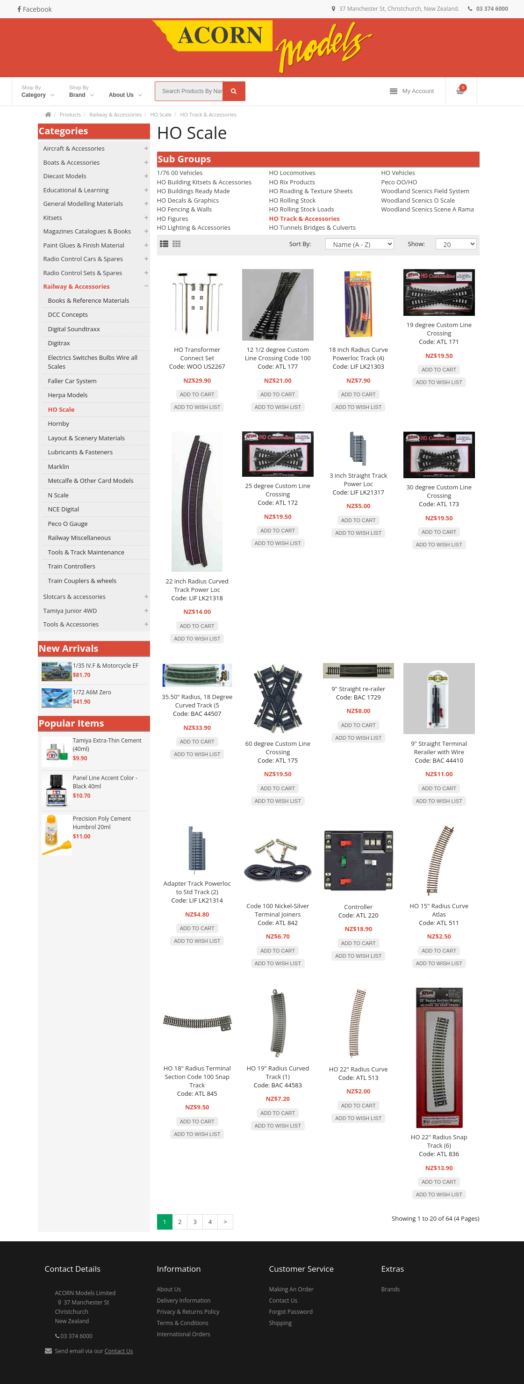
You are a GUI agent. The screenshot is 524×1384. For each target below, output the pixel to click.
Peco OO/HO (399, 182)
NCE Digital (63, 509)
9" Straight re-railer (358, 689)
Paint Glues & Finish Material (83, 245)
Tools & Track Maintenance (86, 552)
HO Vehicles (398, 172)
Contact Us (119, 1351)
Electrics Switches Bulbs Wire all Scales (93, 362)
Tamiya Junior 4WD (70, 610)
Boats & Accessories (71, 162)
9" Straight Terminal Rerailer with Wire (439, 747)
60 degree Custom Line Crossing (277, 747)
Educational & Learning (76, 190)
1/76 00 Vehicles (180, 172)
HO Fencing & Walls (184, 209)
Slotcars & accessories (74, 596)
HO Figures (172, 218)
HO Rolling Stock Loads (301, 209)
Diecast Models (64, 176)
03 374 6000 (74, 1336)
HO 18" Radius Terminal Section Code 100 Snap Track (197, 1076)
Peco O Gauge (68, 523)
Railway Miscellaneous (79, 537)
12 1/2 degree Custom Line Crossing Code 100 (278, 353)
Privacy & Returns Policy (188, 1312)
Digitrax (59, 343)
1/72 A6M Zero (92, 692)
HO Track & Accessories (208, 114)
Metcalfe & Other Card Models (91, 480)
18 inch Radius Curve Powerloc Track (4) (358, 353)
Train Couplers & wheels (82, 580)
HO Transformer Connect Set (197, 353)
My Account (412, 91)
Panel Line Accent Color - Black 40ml (105, 782)
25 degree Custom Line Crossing (277, 489)
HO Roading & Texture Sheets (311, 191)
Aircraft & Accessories (74, 148)
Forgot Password (291, 1312)
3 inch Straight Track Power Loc (358, 479)
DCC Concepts (68, 314)
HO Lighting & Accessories (194, 227)
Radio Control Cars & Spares (83, 259)
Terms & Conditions (182, 1323)
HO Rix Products (292, 182)
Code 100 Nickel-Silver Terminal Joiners (277, 910)
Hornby (58, 423)
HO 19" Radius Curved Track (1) (277, 1072)
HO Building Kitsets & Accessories (204, 182)
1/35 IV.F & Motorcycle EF (106, 666)
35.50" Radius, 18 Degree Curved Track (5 (197, 700)
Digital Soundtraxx (74, 329)
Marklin (59, 466)
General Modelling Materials (83, 203)
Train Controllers (71, 566)
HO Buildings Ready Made (193, 191)
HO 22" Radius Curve (358, 1069)
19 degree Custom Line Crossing (439, 329)
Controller (358, 907)
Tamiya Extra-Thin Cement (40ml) (107, 744)
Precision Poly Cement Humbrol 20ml (102, 823)
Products (70, 114)
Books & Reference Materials (88, 300)
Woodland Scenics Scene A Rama (427, 209)
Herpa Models (68, 395)
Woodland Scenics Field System (425, 191)
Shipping (280, 1323)
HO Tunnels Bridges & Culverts (312, 227)
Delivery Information (184, 1300)
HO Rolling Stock (292, 200)
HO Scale (161, 114)
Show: (415, 244)
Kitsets (52, 217)
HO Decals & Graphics (188, 200)
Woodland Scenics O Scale (418, 200)
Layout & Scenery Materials (86, 438)
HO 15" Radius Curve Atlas (438, 910)
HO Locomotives (292, 172)
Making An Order (291, 1289)
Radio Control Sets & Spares (82, 273)
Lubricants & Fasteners (80, 452)
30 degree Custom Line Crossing (439, 491)
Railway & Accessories (115, 114)
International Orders (183, 1334)
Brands (390, 1289)
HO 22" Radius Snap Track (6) (439, 1141)
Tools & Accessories (71, 624)
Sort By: (300, 244)
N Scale (58, 495)
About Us (169, 1289)
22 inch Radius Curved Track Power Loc (197, 585)
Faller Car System (72, 381)
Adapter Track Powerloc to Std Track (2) (197, 887)
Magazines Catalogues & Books (87, 231)
